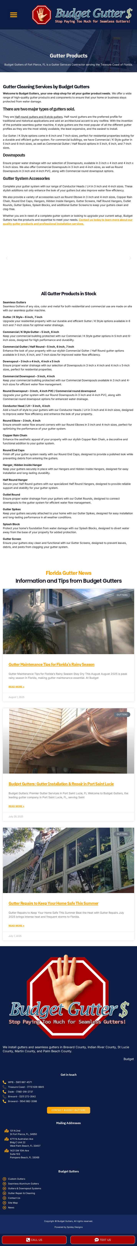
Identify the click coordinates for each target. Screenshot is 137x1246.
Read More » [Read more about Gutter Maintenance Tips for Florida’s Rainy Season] (16, 686)
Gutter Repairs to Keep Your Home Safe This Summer (53, 903)
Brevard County (74, 1047)
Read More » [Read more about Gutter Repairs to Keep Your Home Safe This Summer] (16, 925)
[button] (13, 14)
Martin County (25, 1051)
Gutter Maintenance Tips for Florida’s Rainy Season (51, 664)
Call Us (34, 1240)
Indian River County (102, 1047)
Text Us (103, 1240)
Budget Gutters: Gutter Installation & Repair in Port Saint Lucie (61, 783)
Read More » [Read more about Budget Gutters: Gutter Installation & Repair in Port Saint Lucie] (16, 806)
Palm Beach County (57, 1051)
